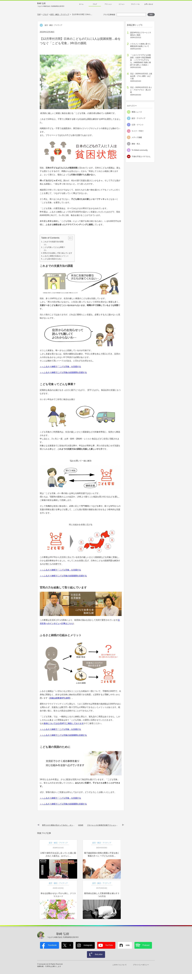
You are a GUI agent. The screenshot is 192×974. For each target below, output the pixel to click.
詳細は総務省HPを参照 (60, 698)
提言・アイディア (138, 118)
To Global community (140, 150)
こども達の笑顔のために (52, 259)
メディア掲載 (137, 137)
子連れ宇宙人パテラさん (141, 156)
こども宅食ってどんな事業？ (54, 247)
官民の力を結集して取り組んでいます (57, 253)
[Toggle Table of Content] (69, 238)
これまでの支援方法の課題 (53, 242)
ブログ (95, 4)
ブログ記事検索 (109, 15)
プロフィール (135, 4)
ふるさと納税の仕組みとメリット (56, 256)
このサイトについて (119, 965)
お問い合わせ (148, 4)
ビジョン (122, 4)
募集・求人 (136, 144)
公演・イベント (138, 125)
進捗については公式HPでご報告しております (64, 723)
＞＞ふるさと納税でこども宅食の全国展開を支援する (63, 372)
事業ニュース (137, 112)
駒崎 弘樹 (50, 4)
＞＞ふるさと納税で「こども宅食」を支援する (60, 367)
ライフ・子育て (138, 131)
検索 (151, 14)
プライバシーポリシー (141, 965)
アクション (108, 4)
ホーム (81, 4)
